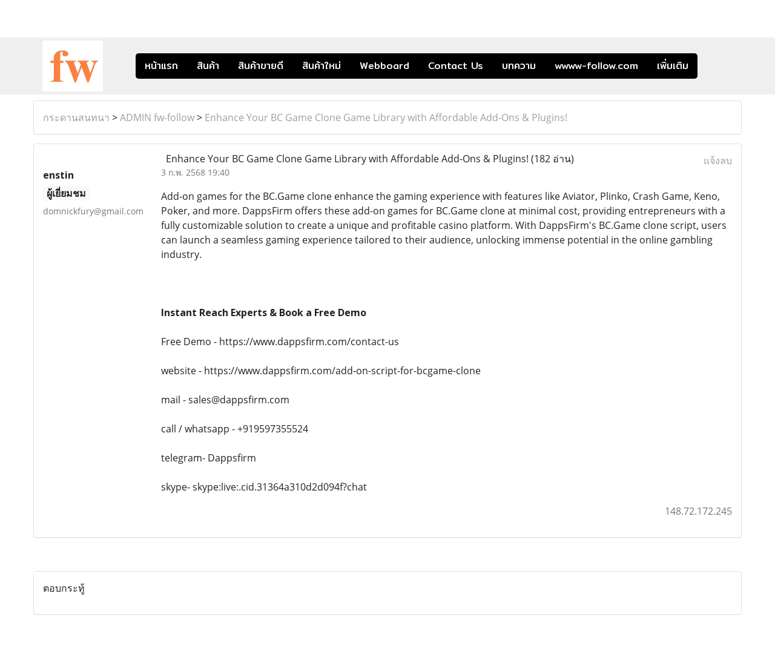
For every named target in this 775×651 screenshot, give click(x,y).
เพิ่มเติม (672, 65)
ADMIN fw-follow (157, 117)
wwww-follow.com (596, 65)
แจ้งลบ (718, 160)
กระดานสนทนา (76, 117)
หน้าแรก (161, 65)
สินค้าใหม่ (321, 65)
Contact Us (455, 65)
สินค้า (208, 65)
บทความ (519, 65)
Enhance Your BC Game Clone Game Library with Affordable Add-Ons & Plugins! (386, 117)
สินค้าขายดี (260, 65)
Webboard (384, 65)
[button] (716, 66)
